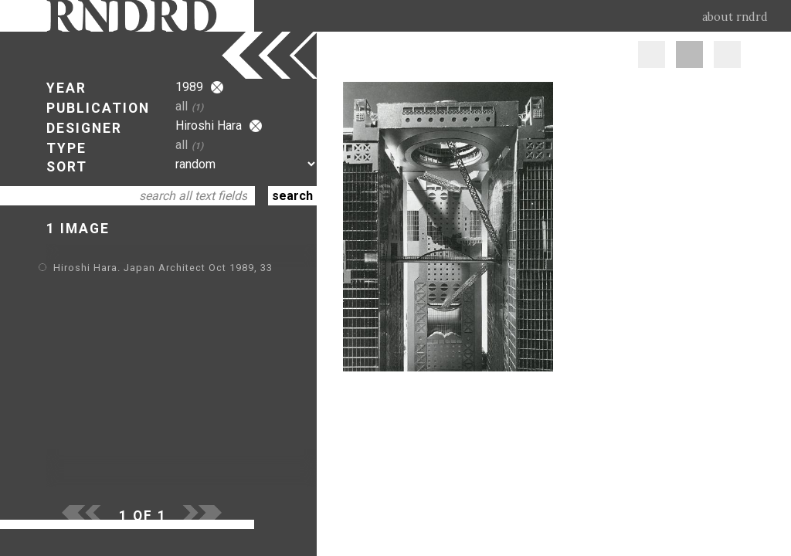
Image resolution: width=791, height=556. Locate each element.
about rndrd (735, 17)
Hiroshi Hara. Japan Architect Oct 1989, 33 (163, 267)
